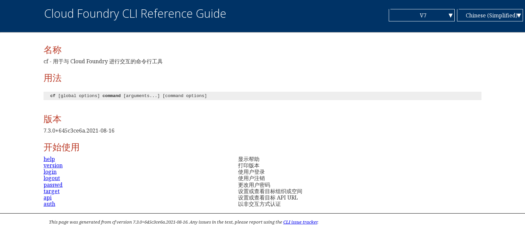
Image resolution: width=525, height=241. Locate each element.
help (49, 159)
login (50, 171)
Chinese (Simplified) (491, 15)
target (52, 191)
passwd (53, 184)
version (53, 165)
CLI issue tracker (300, 222)
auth (49, 204)
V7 (423, 15)
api (48, 197)
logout (52, 178)
